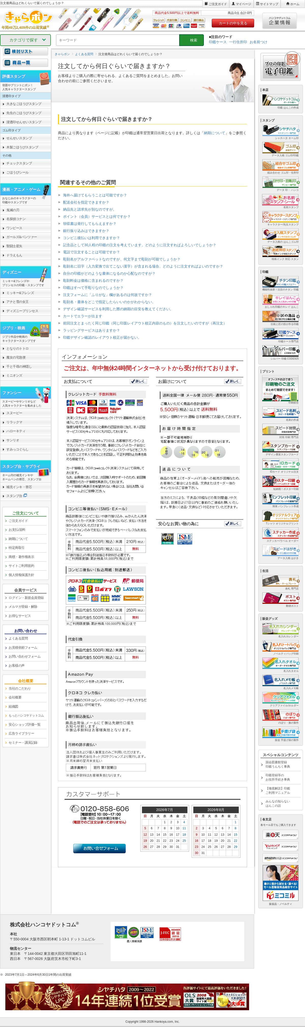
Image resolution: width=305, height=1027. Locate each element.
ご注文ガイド (218, 4)
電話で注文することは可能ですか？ (91, 252)
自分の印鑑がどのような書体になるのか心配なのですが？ (109, 273)
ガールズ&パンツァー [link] (21, 237)
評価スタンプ (13, 76)
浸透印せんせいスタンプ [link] (23, 122)
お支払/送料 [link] (17, 530)
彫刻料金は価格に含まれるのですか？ (93, 280)
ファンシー (11, 393)
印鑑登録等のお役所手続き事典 (278, 777)
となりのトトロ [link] (17, 348)
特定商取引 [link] (17, 548)
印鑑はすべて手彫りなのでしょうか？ (93, 288)
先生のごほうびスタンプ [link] (23, 113)
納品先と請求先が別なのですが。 (89, 209)
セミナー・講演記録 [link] (23, 742)
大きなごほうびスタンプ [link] (23, 104)
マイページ (243, 4)
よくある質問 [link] (18, 638)
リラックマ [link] (14, 422)
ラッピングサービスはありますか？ (91, 330)
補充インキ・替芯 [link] (19, 487)
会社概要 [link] (15, 697)
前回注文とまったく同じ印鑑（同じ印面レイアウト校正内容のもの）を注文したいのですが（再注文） (145, 323)
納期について (214, 133)
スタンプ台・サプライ (21, 466)
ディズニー (11, 272)
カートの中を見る (233, 23)
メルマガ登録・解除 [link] (23, 607)
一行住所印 (238, 42)
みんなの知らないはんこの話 (278, 803)
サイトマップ (269, 4)
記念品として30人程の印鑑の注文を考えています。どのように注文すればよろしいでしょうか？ (140, 245)
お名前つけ (258, 42)
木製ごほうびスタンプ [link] (22, 147)
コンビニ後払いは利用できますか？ (91, 238)
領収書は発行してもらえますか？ (89, 224)
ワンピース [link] (14, 228)
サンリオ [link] (12, 440)
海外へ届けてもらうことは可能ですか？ (95, 195)
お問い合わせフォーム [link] (24, 656)
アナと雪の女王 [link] (17, 302)
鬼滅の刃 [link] (12, 210)
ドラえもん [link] (14, 255)
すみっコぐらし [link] (17, 449)
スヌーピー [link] (14, 413)
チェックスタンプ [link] (19, 163)
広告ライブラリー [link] (21, 733)
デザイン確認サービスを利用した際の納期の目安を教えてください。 (118, 309)
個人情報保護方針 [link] (21, 575)
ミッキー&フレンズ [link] (20, 293)
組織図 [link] (13, 706)
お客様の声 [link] (17, 665)
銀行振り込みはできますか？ (86, 231)
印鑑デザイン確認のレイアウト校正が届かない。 (102, 337)
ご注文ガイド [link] (18, 521)
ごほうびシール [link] (17, 172)
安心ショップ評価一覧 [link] (24, 724)
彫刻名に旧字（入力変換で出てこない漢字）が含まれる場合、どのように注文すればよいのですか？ (143, 266)
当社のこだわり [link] (20, 688)
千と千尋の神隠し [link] (19, 366)
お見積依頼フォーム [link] (23, 647)
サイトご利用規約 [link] (21, 566)
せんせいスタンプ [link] (19, 138)
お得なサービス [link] (20, 616)
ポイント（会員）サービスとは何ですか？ (97, 216)
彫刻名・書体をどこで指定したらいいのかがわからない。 (109, 302)
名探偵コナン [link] (15, 219)
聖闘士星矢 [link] (14, 246)
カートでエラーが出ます (82, 316)
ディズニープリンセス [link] (22, 311)
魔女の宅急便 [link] (15, 357)
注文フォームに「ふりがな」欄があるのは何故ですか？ (107, 295)
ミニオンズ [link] (14, 375)
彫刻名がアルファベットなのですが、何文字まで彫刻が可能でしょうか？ (121, 259)
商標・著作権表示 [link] (21, 557)
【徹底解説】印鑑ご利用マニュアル (278, 791)
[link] (25, 66)
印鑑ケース (218, 42)
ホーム (294, 4)
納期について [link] (18, 539)
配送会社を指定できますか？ (86, 202)
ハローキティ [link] (15, 431)
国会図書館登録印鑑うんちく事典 (278, 764)
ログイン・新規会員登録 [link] (26, 598)
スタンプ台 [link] (14, 496)
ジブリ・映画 (13, 328)
